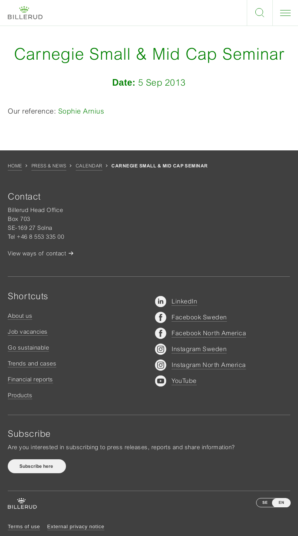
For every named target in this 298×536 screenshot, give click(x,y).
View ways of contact (37, 253)
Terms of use (24, 526)
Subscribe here (36, 466)
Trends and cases (32, 363)
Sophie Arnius (80, 111)
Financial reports (30, 379)
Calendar (89, 166)
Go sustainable (28, 347)
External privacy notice (75, 526)
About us (20, 315)
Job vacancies (28, 331)
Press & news (48, 166)
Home (15, 166)
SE (265, 502)
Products (20, 395)
